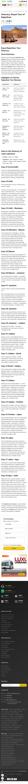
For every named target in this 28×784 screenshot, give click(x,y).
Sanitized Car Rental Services (8, 757)
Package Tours (4, 716)
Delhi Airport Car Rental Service (8, 759)
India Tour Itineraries (8, 11)
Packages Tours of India (7, 751)
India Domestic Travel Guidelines (15, 733)
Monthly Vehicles (13, 722)
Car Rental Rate (5, 741)
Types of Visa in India (6, 764)
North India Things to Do (7, 624)
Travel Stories (4, 722)
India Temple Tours (5, 622)
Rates (23, 709)
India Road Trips (5, 647)
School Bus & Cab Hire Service (8, 762)
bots (14, 391)
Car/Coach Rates (19, 714)
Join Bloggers (18, 774)
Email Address (9, 528)
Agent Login (4, 714)
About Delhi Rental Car (6, 755)
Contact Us (3, 675)
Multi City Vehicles (5, 655)
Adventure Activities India (7, 618)
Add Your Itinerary (5, 657)
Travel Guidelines (5, 729)
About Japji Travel (20, 744)
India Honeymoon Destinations (8, 630)
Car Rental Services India (7, 746)
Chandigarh (16, 727)
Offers (10, 709)
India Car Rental (15, 713)
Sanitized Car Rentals (16, 725)
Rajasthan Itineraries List (19, 11)
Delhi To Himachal (5, 718)
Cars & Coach (4, 711)
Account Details (13, 711)
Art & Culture (4, 628)
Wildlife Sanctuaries (6, 626)
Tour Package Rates (6, 643)
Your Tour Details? (10, 537)
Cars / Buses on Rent (6, 670)
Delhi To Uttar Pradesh (16, 718)
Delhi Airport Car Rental (6, 727)
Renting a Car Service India (7, 614)
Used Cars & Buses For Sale (16, 741)
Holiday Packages (5, 668)
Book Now (21, 574)
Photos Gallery (14, 729)
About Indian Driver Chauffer (8, 750)
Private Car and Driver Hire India (8, 761)
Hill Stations (4, 620)
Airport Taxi (11, 714)
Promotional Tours (5, 723)
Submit (14, 548)
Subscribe (23, 685)
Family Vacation (5, 632)
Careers (20, 711)
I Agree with (13, 545)
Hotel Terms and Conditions (7, 753)
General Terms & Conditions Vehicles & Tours (12, 739)
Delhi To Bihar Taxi (5, 725)
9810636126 (9, 695)
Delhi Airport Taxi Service (7, 748)
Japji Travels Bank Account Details (9, 742)
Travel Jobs (14, 723)
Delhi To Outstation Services (7, 649)
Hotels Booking (4, 666)
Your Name (8, 524)
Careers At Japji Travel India (7, 744)
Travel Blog (3, 653)
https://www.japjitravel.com (13, 693)
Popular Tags (15, 720)
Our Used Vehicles (5, 713)
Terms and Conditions (16, 545)
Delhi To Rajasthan (19, 716)
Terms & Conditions (9, 774)
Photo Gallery (4, 645)
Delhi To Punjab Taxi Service (8, 641)
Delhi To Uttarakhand (6, 720)
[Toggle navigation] (26, 5)
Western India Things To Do (7, 616)
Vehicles (12, 716)
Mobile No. (8, 533)
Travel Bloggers (17, 709)
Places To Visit (4, 672)
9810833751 (9, 697)
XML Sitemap (4, 776)
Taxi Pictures (21, 761)
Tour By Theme (4, 651)
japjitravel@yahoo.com (11, 699)
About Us (3, 673)
